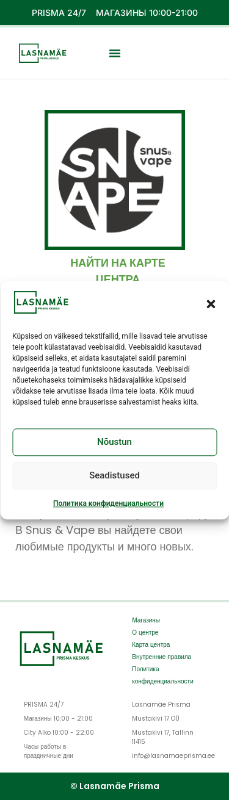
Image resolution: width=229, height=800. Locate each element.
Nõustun (114, 443)
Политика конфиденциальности (108, 504)
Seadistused (114, 477)
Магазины (146, 620)
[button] (211, 305)
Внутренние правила (161, 656)
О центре (145, 632)
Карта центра (151, 644)
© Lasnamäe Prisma (114, 786)
